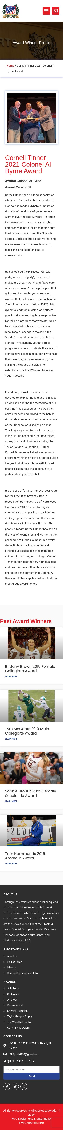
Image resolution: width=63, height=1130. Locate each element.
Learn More (11, 676)
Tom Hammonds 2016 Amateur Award (25, 856)
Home (10, 65)
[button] (46, 11)
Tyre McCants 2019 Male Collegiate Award (27, 731)
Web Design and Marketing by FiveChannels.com (31, 1121)
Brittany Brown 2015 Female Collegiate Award (30, 668)
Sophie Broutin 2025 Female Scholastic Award (30, 793)
